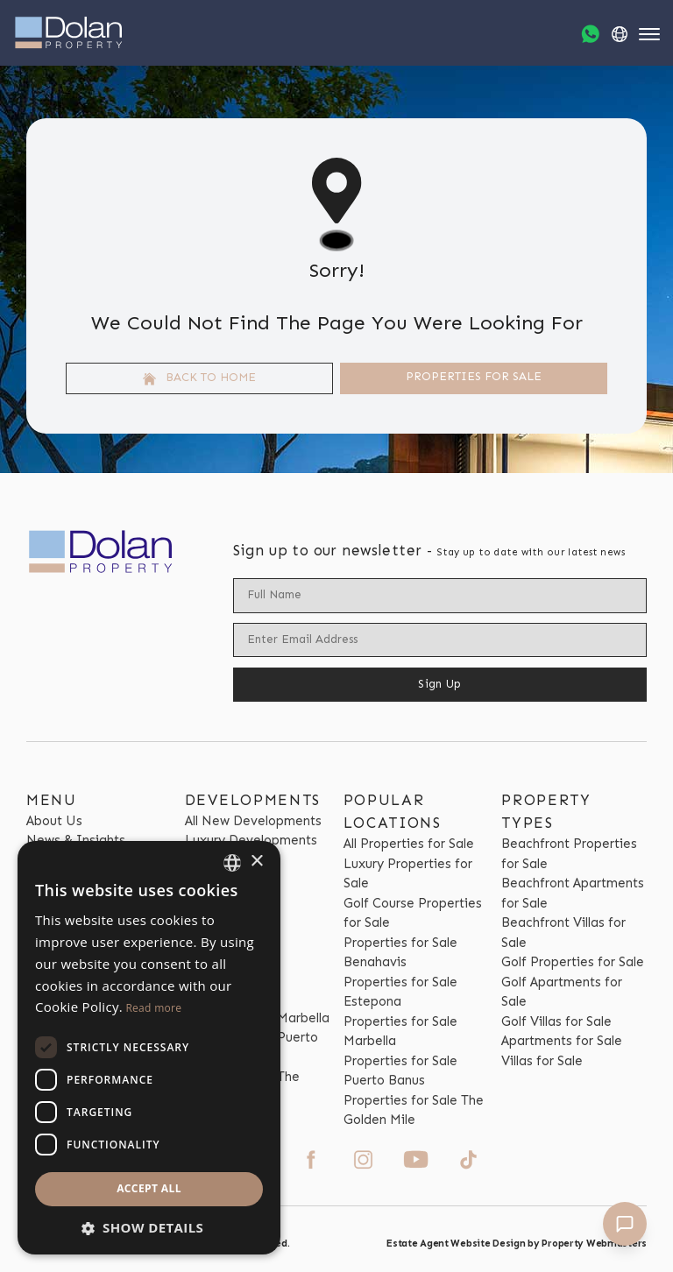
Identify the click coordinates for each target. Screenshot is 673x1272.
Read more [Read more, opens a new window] (153, 1007)
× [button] (256, 861)
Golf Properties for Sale (572, 962)
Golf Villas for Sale (556, 1021)
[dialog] (149, 1047)
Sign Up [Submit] (439, 683)
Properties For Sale (474, 376)
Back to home (200, 378)
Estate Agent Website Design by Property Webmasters (516, 1243)
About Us (54, 821)
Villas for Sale (542, 1061)
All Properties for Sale (409, 844)
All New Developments (253, 821)
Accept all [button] (149, 1188)
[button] (149, 1228)
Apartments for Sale (561, 1041)
